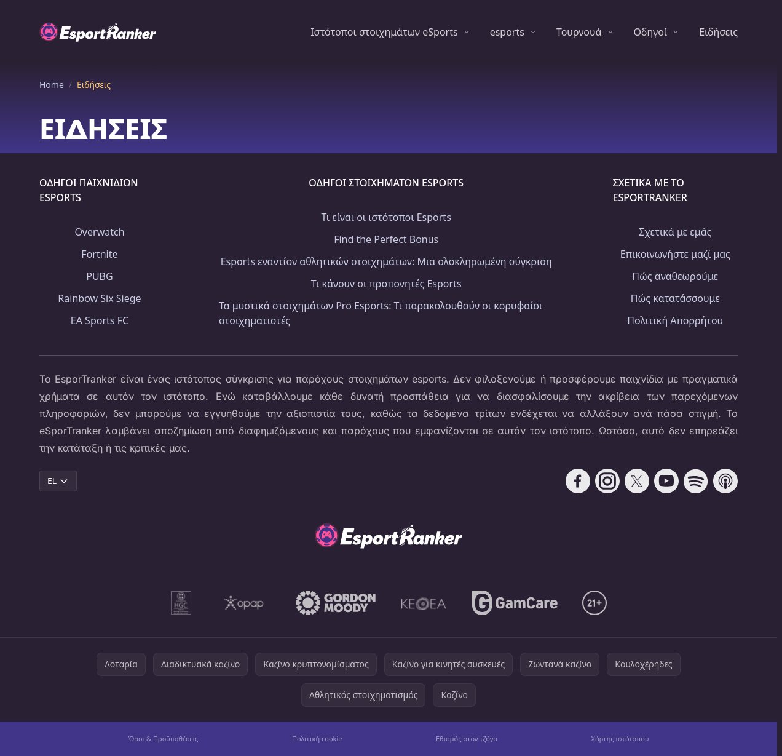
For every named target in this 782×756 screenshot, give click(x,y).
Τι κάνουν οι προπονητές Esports (386, 283)
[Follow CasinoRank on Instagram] (607, 481)
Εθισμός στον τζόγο (466, 738)
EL (58, 481)
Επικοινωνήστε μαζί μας (675, 254)
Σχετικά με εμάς (675, 232)
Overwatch (99, 232)
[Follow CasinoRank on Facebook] (578, 481)
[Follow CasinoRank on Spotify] (696, 481)
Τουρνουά (579, 32)
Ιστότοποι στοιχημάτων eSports (383, 32)
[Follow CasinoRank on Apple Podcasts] (725, 481)
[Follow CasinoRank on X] (637, 481)
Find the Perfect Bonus (386, 239)
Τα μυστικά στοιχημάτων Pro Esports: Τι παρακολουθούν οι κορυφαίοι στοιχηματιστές (380, 313)
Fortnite (99, 254)
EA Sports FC (99, 320)
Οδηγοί (651, 32)
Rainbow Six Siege (99, 298)
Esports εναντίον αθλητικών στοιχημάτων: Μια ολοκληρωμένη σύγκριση (386, 261)
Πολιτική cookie (317, 738)
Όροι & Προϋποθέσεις (163, 738)
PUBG (99, 276)
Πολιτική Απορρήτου (675, 320)
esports (507, 32)
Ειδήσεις (718, 32)
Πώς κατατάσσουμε (675, 298)
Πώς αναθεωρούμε (675, 276)
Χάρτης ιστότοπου (620, 738)
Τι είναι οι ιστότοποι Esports (386, 217)
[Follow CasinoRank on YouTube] (666, 481)
